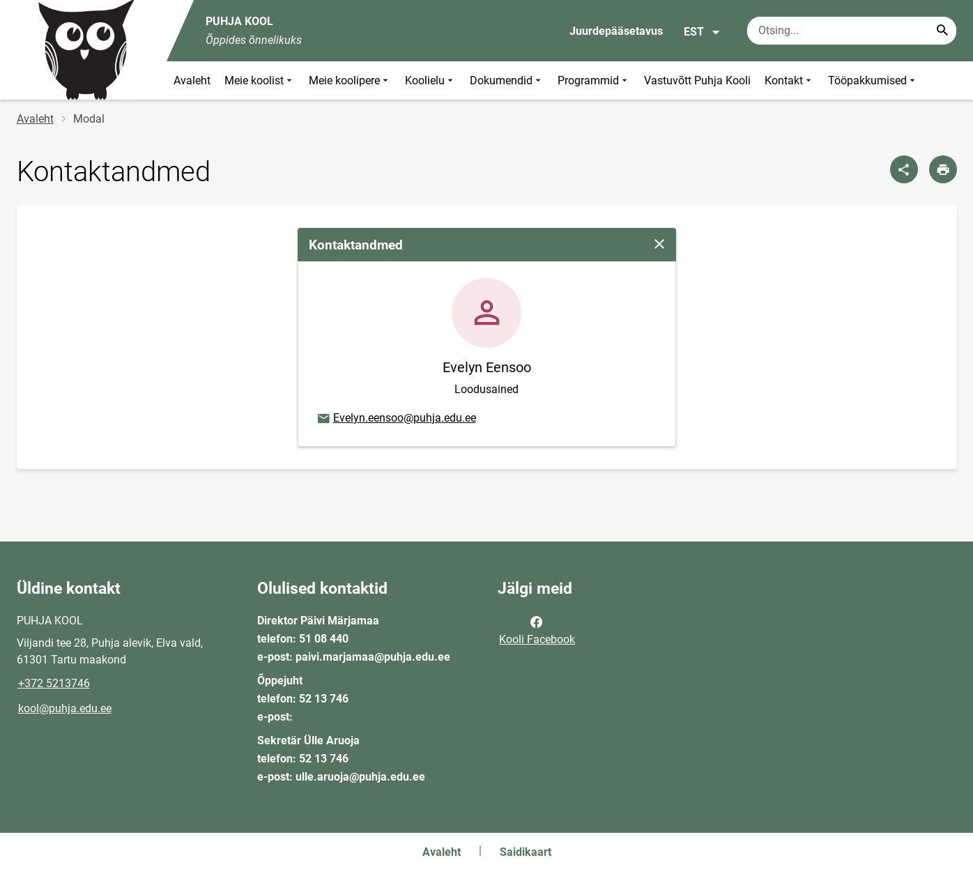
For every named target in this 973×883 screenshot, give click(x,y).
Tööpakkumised (873, 80)
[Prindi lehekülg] (943, 169)
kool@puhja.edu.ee (65, 708)
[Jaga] (904, 169)
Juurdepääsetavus (616, 31)
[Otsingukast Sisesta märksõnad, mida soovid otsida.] (851, 31)
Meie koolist (259, 80)
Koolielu (430, 80)
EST (702, 32)
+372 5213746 (54, 683)
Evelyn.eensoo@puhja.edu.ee (396, 419)
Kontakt (789, 80)
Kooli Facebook (537, 629)
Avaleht (192, 80)
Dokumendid (507, 80)
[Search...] (942, 31)
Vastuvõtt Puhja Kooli (697, 80)
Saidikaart (525, 852)
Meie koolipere (350, 80)
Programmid (594, 80)
